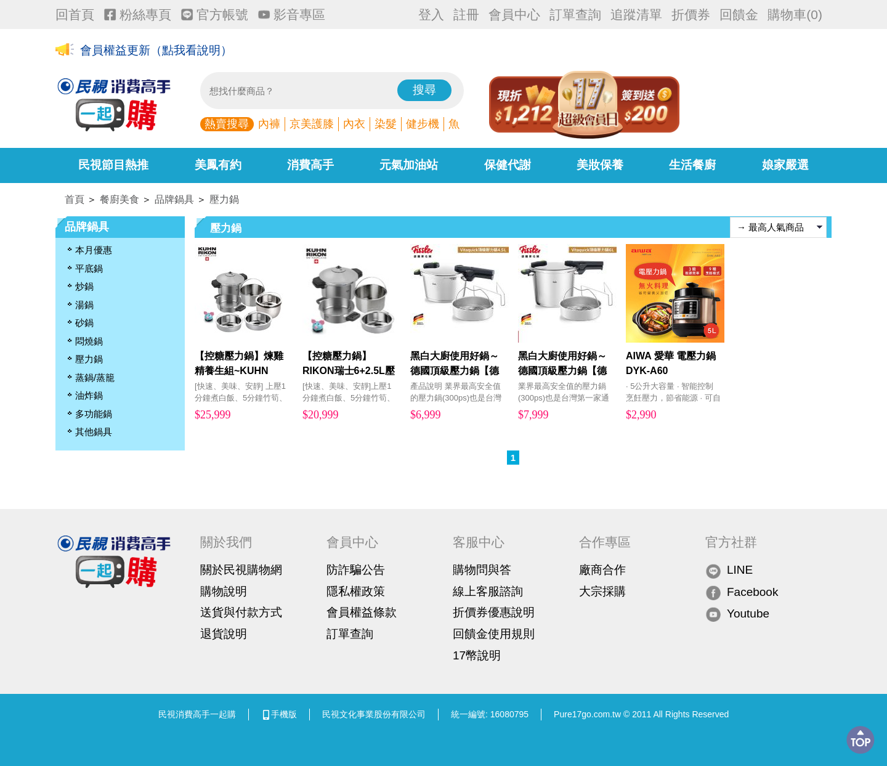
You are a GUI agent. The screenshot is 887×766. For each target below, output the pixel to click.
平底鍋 (89, 268)
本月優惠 (93, 250)
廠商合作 (602, 569)
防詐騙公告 (355, 569)
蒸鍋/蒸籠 (95, 377)
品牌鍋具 (174, 199)
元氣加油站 (408, 164)
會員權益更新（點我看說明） (156, 50)
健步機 (422, 124)
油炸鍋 (89, 395)
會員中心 (514, 14)
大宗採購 (602, 591)
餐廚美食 (119, 199)
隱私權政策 (355, 591)
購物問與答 (482, 569)
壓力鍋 (224, 199)
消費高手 (310, 164)
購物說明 (223, 591)
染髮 (386, 124)
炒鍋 (84, 286)
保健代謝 (507, 164)
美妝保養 (600, 164)
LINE (729, 570)
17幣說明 (477, 655)
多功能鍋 (93, 414)
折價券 (690, 14)
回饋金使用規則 (494, 633)
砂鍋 (84, 322)
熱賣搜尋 (227, 124)
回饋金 (738, 14)
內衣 (354, 124)
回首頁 (74, 14)
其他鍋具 (93, 431)
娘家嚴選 (785, 164)
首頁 (74, 199)
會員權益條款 (361, 612)
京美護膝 (312, 124)
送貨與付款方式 (241, 612)
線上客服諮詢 (488, 591)
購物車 (795, 14)
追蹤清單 (636, 14)
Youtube (737, 614)
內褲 (269, 124)
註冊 (466, 14)
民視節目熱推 (113, 164)
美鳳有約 (218, 164)
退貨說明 (223, 633)
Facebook (741, 592)
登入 (431, 14)
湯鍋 (84, 304)
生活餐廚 (692, 164)
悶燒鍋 (89, 341)
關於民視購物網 (241, 569)
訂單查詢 (575, 14)
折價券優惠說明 (494, 612)
